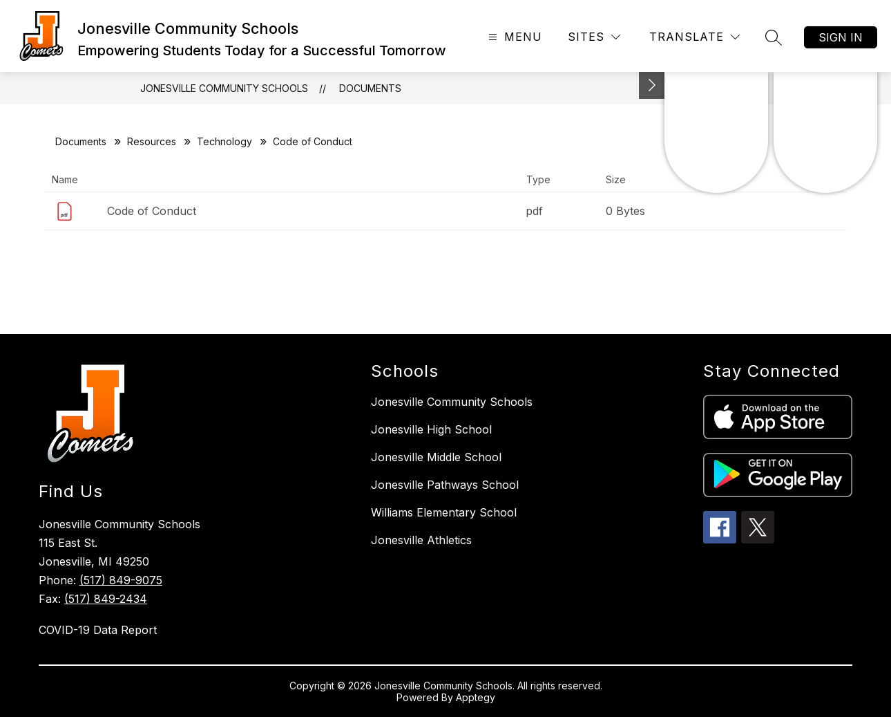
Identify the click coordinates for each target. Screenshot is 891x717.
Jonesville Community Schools (224, 88)
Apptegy (475, 697)
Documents (370, 88)
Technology (224, 141)
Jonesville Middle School (436, 457)
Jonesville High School (431, 429)
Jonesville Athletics (421, 540)
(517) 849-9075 (120, 580)
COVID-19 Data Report (98, 630)
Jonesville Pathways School (445, 485)
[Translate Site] (694, 37)
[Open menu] (513, 37)
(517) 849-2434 (105, 599)
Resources (151, 141)
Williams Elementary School (444, 512)
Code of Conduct (151, 211)
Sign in (840, 37)
